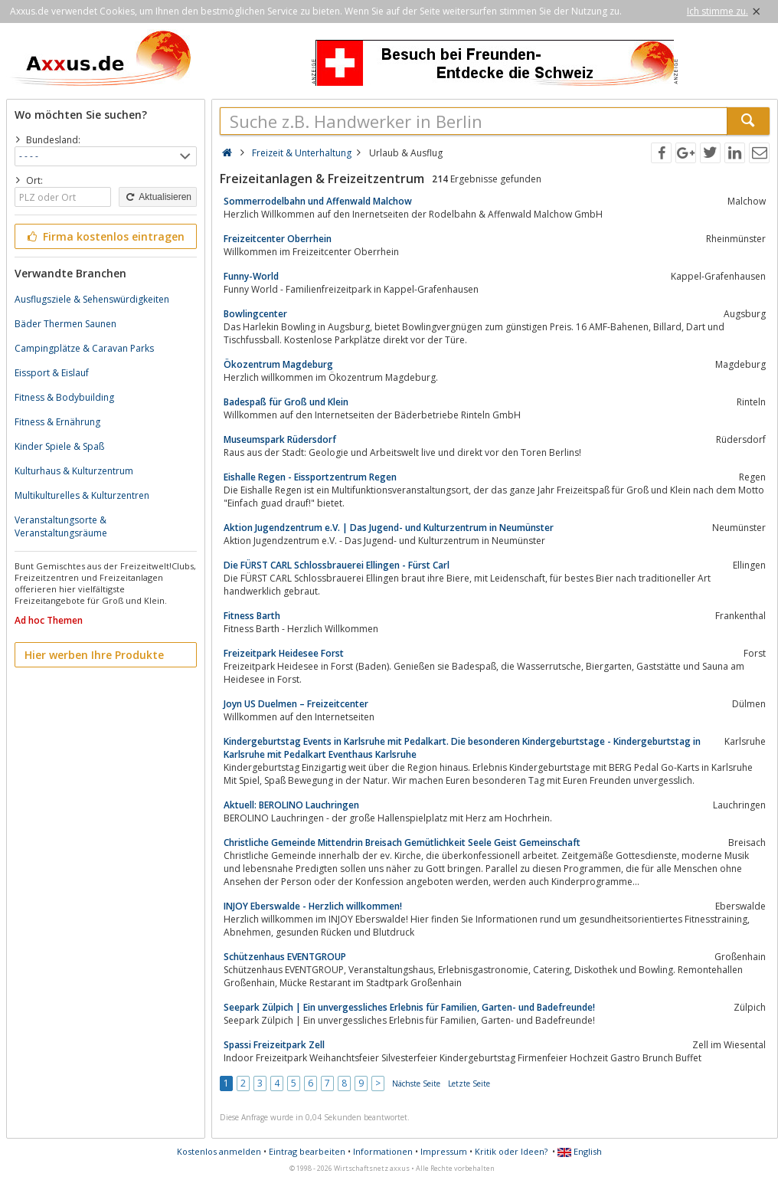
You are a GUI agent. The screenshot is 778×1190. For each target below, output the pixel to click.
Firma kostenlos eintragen (105, 236)
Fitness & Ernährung (57, 421)
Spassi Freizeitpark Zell (274, 1044)
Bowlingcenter (255, 313)
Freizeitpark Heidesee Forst (284, 653)
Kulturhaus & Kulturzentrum (74, 470)
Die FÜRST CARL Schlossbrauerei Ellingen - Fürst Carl (336, 565)
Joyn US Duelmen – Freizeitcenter (296, 703)
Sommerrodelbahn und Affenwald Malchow (318, 201)
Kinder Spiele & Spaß (59, 446)
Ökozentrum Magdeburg (278, 364)
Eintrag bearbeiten (307, 1151)
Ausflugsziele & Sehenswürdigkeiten (92, 299)
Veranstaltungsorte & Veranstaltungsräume (61, 526)
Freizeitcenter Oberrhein (278, 238)
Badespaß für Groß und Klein (286, 401)
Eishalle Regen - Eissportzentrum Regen (310, 477)
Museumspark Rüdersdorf (280, 439)
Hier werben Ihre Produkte (94, 654)
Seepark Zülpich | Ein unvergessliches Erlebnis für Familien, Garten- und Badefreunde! (409, 1007)
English (579, 1151)
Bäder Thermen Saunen (65, 323)
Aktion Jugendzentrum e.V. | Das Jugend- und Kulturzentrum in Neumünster (389, 527)
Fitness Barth (252, 615)
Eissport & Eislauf (52, 372)
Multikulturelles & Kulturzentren (82, 495)
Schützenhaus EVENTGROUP (285, 956)
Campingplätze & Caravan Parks (84, 348)
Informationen (383, 1151)
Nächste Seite (416, 1083)
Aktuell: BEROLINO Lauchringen (291, 804)
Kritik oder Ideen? (511, 1151)
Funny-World (251, 276)
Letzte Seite (469, 1083)
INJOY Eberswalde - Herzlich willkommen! (313, 906)
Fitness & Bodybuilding (64, 397)
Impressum (443, 1151)
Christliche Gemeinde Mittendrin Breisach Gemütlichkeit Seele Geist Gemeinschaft (402, 842)
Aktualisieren (157, 197)
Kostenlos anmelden (219, 1151)
